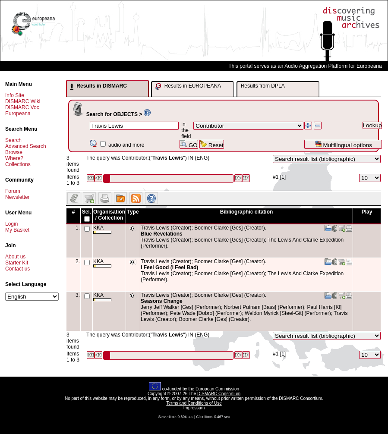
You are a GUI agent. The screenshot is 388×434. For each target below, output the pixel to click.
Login (11, 224)
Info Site (14, 95)
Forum (12, 191)
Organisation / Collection (109, 215)
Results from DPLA (263, 86)
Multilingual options (343, 144)
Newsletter (17, 197)
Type (133, 212)
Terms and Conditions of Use (193, 403)
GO (188, 144)
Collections (18, 164)
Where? (14, 158)
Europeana (18, 113)
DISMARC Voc (22, 107)
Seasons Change (162, 301)
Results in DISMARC (98, 86)
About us (15, 257)
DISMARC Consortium (218, 393)
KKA (102, 229)
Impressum (194, 408)
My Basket (17, 230)
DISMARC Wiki (22, 101)
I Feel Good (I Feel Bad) (169, 267)
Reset (212, 144)
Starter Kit (16, 263)
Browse (13, 152)
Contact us (17, 269)
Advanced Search (25, 146)
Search (13, 140)
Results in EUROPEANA (188, 86)
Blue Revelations (162, 234)
